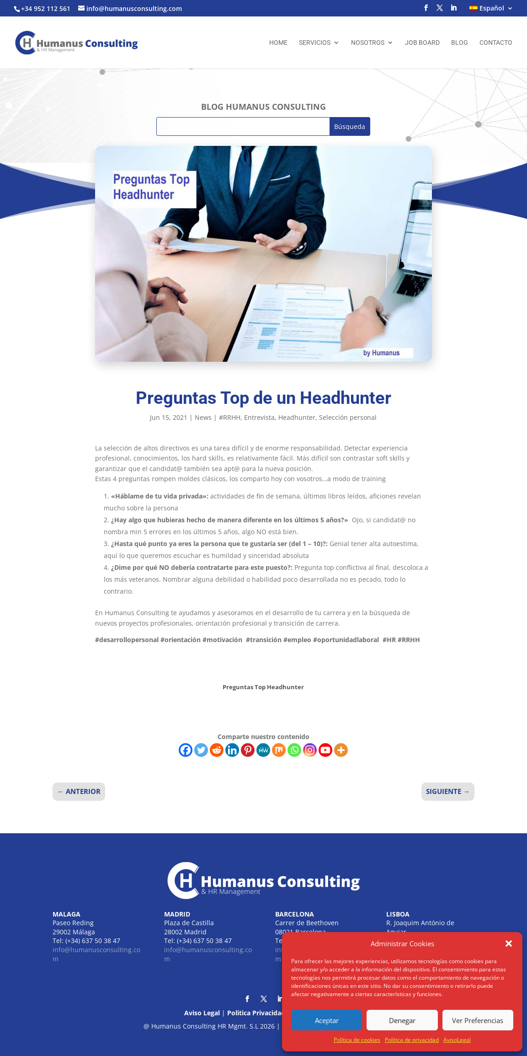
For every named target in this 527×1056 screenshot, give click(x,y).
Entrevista (259, 417)
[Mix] (279, 750)
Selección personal (348, 417)
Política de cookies (357, 1040)
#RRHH (229, 417)
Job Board (422, 42)
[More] (341, 750)
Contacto (495, 42)
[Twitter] (201, 750)
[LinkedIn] (453, 10)
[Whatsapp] (294, 750)
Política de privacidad (412, 1040)
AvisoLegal (457, 1040)
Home (278, 42)
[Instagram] (310, 750)
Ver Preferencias (477, 1020)
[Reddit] (217, 750)
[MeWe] (263, 750)
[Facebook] (185, 750)
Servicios (314, 42)
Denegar (402, 1020)
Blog (459, 42)
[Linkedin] (232, 750)
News (203, 417)
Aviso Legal (202, 1012)
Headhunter (296, 417)
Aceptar (327, 1020)
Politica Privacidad (256, 1012)
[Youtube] (325, 750)
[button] (508, 943)
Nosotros (367, 42)
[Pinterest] (248, 750)
